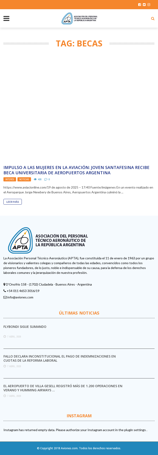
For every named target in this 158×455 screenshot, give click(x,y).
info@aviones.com (20, 297)
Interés (9, 179)
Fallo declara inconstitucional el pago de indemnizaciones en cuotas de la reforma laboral (59, 358)
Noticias (24, 179)
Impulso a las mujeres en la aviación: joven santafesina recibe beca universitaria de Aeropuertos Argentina (76, 170)
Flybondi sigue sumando (24, 326)
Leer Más (12, 201)
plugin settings (135, 430)
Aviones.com (69, 448)
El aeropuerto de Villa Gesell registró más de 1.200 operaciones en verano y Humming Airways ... (62, 388)
